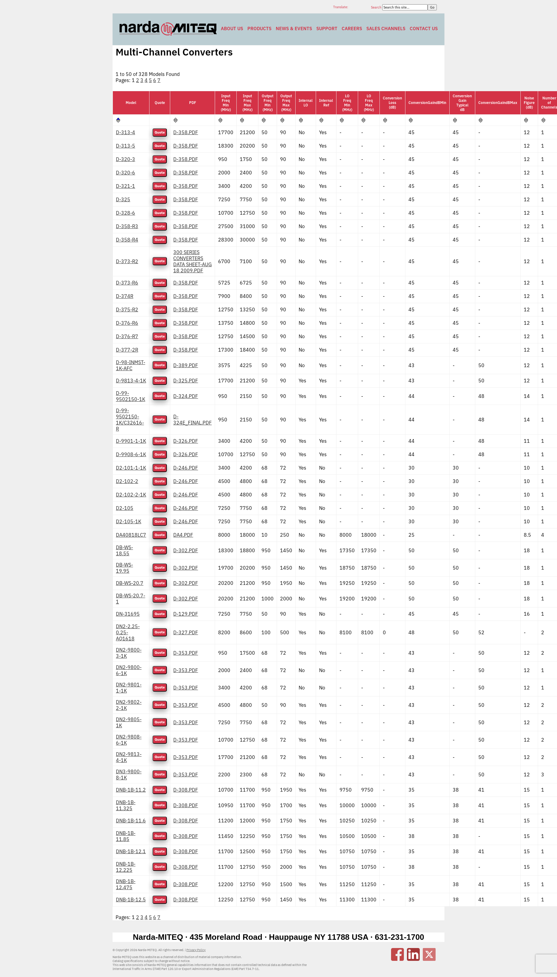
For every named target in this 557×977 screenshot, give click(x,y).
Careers (352, 28)
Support (326, 28)
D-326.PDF (185, 441)
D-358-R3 (127, 226)
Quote (160, 132)
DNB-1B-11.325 (125, 805)
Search (376, 7)
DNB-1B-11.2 (131, 790)
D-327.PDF (185, 632)
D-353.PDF (185, 653)
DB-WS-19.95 (124, 568)
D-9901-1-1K (131, 441)
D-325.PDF (185, 381)
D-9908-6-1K (131, 454)
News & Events (294, 28)
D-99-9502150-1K (130, 396)
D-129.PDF (185, 614)
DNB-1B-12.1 (131, 851)
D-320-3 (125, 159)
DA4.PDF (183, 535)
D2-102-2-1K (131, 495)
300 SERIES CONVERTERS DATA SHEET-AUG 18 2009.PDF (192, 261)
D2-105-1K (128, 521)
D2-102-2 (127, 481)
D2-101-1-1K (131, 468)
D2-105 (124, 508)
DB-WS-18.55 (124, 550)
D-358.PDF (185, 132)
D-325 (123, 199)
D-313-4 (125, 132)
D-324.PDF (185, 396)
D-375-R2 (127, 309)
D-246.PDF (185, 468)
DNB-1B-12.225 (125, 867)
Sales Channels (385, 28)
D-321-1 (125, 186)
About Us (232, 28)
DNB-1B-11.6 (131, 821)
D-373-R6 (127, 283)
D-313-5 (125, 146)
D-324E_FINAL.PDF (192, 419)
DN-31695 (128, 614)
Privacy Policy (196, 950)
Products (259, 28)
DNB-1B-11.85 (125, 836)
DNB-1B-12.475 (125, 884)
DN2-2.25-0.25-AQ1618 (128, 632)
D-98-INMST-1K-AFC (130, 365)
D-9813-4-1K (131, 381)
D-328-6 (125, 213)
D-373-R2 (127, 261)
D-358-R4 (127, 240)
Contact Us (424, 28)
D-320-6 (125, 173)
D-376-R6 (127, 323)
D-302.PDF (185, 550)
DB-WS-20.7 (129, 583)
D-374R (124, 296)
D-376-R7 (127, 336)
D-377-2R (127, 350)
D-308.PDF (185, 790)
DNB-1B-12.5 (131, 899)
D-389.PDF (185, 365)
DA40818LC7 (131, 535)
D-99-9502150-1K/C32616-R (130, 419)
